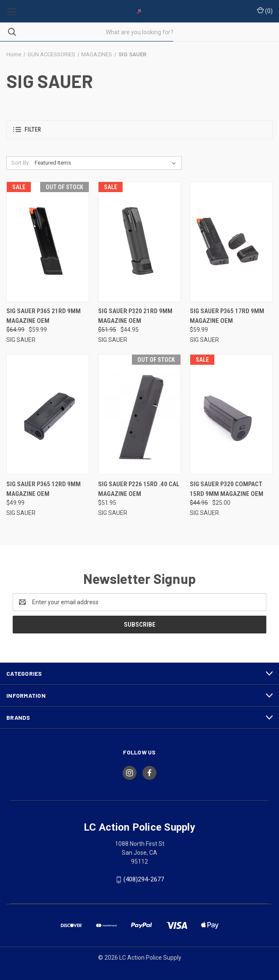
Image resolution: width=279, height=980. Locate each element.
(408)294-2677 (143, 879)
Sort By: (20, 163)
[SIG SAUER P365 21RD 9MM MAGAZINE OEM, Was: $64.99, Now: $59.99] (48, 241)
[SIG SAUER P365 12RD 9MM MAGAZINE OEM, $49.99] (48, 414)
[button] (139, 129)
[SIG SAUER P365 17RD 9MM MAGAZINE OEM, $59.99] (231, 241)
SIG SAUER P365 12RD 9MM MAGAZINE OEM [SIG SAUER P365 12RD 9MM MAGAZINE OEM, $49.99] (43, 489)
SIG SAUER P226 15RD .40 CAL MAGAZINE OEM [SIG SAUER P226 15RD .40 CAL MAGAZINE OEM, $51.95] (139, 489)
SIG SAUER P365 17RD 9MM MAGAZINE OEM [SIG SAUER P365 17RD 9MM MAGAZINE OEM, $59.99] (227, 316)
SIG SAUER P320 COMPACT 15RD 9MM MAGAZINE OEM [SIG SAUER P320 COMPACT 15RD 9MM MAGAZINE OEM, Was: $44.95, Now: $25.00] (226, 489)
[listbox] (107, 163)
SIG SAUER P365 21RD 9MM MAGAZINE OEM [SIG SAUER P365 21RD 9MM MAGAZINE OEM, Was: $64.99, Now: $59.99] (43, 316)
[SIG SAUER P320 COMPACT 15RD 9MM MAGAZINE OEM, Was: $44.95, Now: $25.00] (231, 414)
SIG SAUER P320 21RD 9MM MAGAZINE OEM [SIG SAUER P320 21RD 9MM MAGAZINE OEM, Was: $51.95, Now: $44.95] (135, 316)
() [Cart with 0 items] (265, 10)
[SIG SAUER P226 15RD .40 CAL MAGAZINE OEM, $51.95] (139, 414)
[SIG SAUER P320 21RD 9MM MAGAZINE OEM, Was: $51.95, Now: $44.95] (139, 241)
